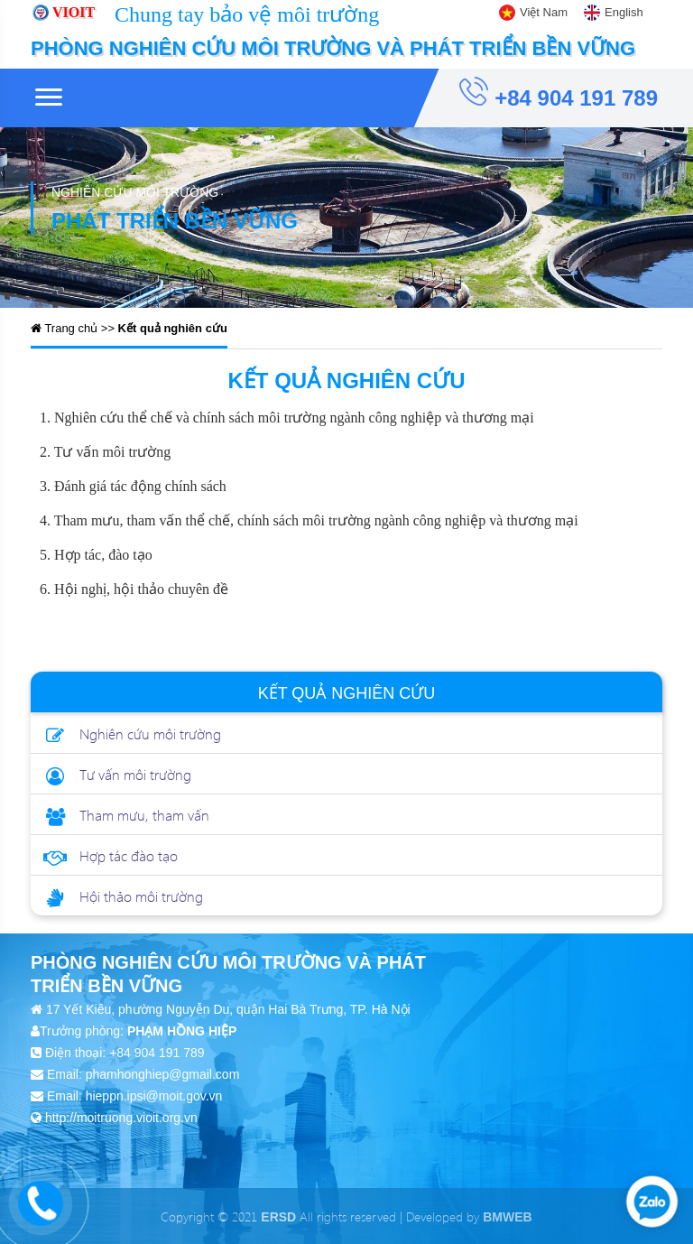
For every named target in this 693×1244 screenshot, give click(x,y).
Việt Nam (544, 12)
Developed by (468, 1216)
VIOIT (73, 12)
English (624, 12)
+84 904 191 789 (558, 93)
